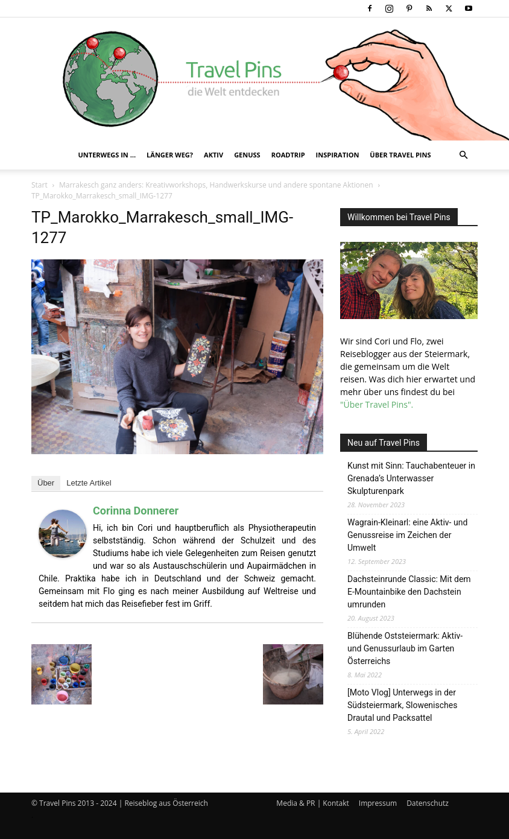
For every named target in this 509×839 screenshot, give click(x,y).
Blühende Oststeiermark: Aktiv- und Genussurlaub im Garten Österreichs (405, 648)
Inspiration (337, 154)
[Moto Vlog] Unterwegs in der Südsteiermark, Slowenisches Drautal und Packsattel (402, 705)
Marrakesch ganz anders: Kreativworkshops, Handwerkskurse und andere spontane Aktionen (216, 185)
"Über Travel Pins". (376, 404)
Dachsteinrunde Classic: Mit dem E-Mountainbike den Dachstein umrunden (409, 591)
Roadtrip (288, 154)
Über (45, 482)
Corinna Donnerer (136, 510)
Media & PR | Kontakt (312, 803)
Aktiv (213, 154)
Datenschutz (427, 803)
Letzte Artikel (88, 482)
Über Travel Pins (400, 154)
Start (39, 185)
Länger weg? (170, 154)
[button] (463, 155)
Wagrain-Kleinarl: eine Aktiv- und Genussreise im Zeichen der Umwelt (407, 535)
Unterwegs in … (107, 154)
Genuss (247, 154)
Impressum (378, 803)
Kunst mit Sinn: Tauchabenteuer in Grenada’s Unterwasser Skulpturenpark (411, 478)
